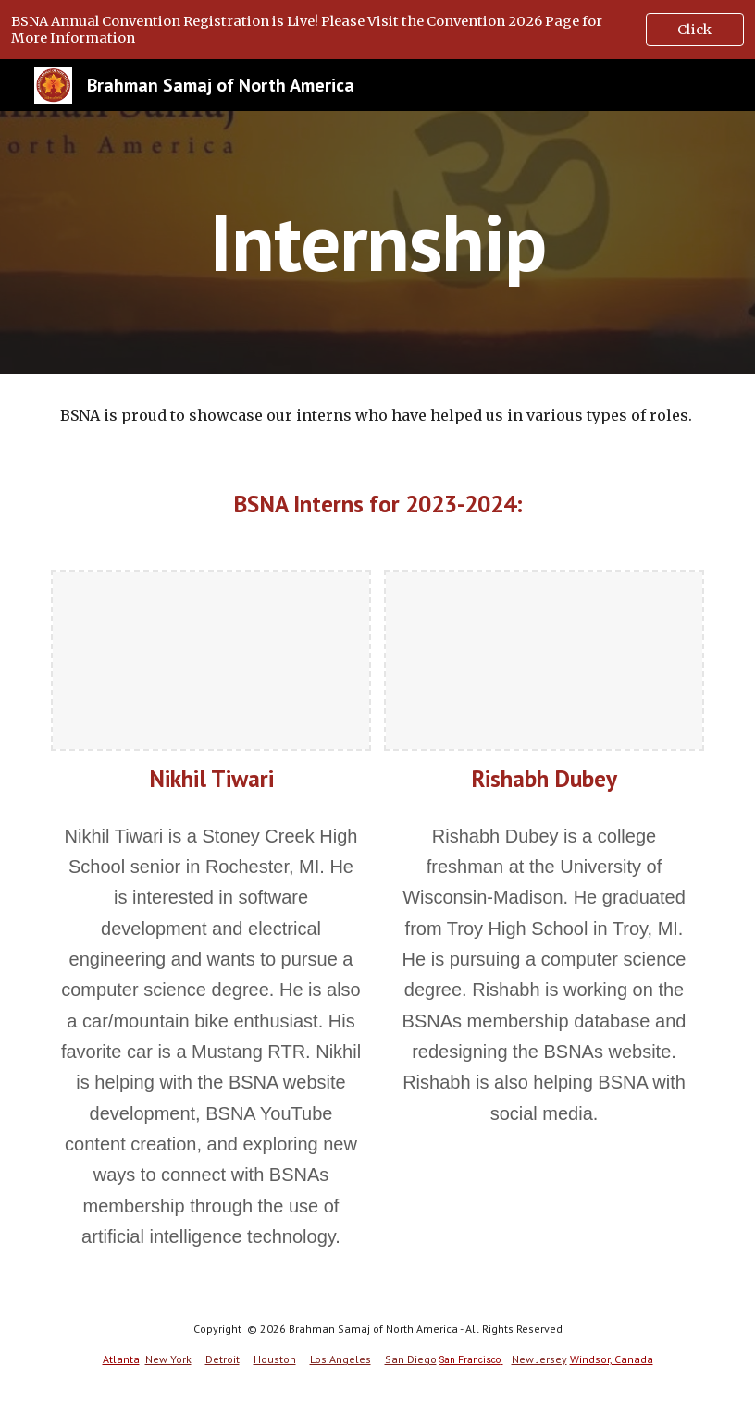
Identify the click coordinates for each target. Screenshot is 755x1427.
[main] (377, 242)
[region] (377, 29)
